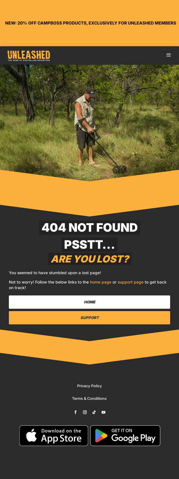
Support (89, 317)
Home (89, 302)
